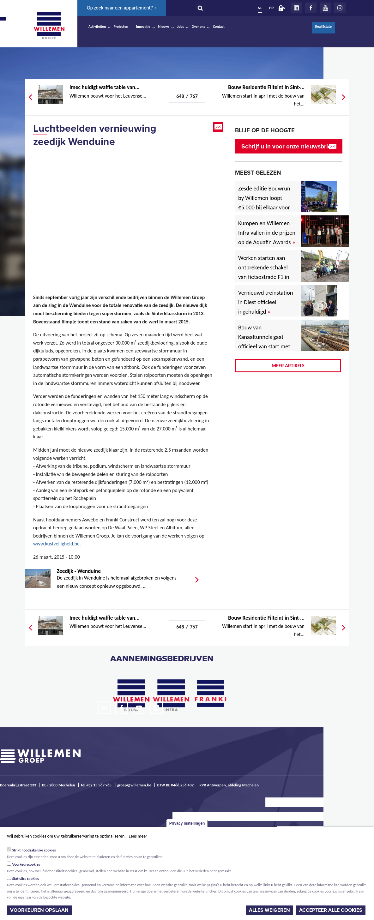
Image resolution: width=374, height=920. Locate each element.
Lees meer (138, 836)
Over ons (198, 26)
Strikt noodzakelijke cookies (34, 850)
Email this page (219, 127)
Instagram (340, 8)
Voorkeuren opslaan (39, 910)
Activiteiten (97, 26)
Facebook (311, 8)
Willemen (49, 26)
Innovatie (143, 26)
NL (260, 8)
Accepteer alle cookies (330, 910)
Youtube (325, 8)
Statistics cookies (25, 878)
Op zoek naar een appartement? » (122, 8)
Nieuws (163, 26)
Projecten (121, 26)
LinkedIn (296, 8)
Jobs (180, 26)
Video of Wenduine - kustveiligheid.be (123, 213)
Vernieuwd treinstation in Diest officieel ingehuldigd (265, 302)
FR (271, 8)
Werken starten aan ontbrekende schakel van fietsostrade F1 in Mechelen (263, 272)
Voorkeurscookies (26, 864)
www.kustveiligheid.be (56, 544)
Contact (219, 26)
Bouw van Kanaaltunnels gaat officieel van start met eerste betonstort (264, 341)
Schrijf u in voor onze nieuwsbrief (287, 146)
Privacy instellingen (187, 823)
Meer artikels (288, 366)
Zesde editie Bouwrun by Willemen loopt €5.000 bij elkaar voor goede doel (264, 202)
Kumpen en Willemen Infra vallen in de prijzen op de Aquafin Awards (266, 232)
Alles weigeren (269, 910)
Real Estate (323, 26)
